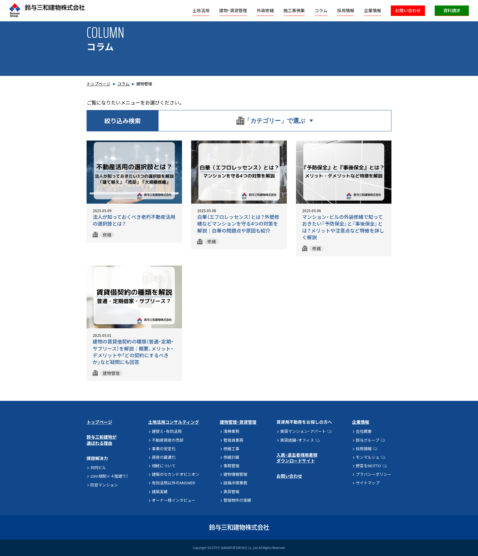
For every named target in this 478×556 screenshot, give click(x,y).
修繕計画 (231, 457)
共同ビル (98, 467)
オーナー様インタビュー (173, 500)
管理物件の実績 (237, 500)
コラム (321, 10)
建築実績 (160, 491)
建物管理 (111, 373)
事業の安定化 (164, 448)
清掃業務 (231, 431)
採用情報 (345, 10)
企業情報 (372, 10)
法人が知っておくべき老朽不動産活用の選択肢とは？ (134, 220)
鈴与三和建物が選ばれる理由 (101, 440)
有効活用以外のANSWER (173, 483)
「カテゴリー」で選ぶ (271, 120)
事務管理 (231, 466)
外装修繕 (265, 10)
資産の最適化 (164, 457)
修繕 (107, 235)
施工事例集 (294, 10)
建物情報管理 (235, 474)
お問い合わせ (408, 10)
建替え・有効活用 (167, 431)
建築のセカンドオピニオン (175, 474)
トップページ (98, 84)
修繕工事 (231, 448)
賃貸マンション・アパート (303, 431)
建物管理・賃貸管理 (238, 422)
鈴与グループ (367, 440)
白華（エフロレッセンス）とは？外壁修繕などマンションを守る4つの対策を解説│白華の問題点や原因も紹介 (238, 223)
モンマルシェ (368, 457)
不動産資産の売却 (168, 440)
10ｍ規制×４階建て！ (109, 476)
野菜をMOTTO (368, 466)
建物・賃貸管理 (233, 10)
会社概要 (364, 431)
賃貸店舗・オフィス (297, 440)
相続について (164, 466)
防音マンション (104, 485)
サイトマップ (368, 483)
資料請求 (452, 10)
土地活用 (200, 10)
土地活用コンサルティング (173, 422)
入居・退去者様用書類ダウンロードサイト (296, 458)
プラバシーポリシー (373, 474)
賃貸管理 (231, 491)
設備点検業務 (235, 483)
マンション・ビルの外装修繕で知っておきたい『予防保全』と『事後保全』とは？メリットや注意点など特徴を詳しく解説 (343, 227)
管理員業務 (233, 440)
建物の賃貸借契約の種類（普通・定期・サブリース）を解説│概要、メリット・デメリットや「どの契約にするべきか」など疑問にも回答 (133, 351)
